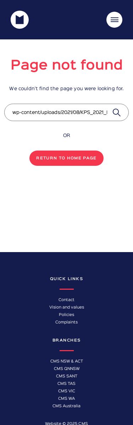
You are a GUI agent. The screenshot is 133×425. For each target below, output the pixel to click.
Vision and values (66, 307)
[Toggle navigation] (114, 20)
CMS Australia (66, 406)
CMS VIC (66, 391)
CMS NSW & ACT (66, 361)
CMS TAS (66, 384)
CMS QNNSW (66, 369)
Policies (66, 315)
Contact (66, 300)
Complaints (66, 322)
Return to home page (66, 158)
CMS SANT (66, 376)
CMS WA (66, 399)
